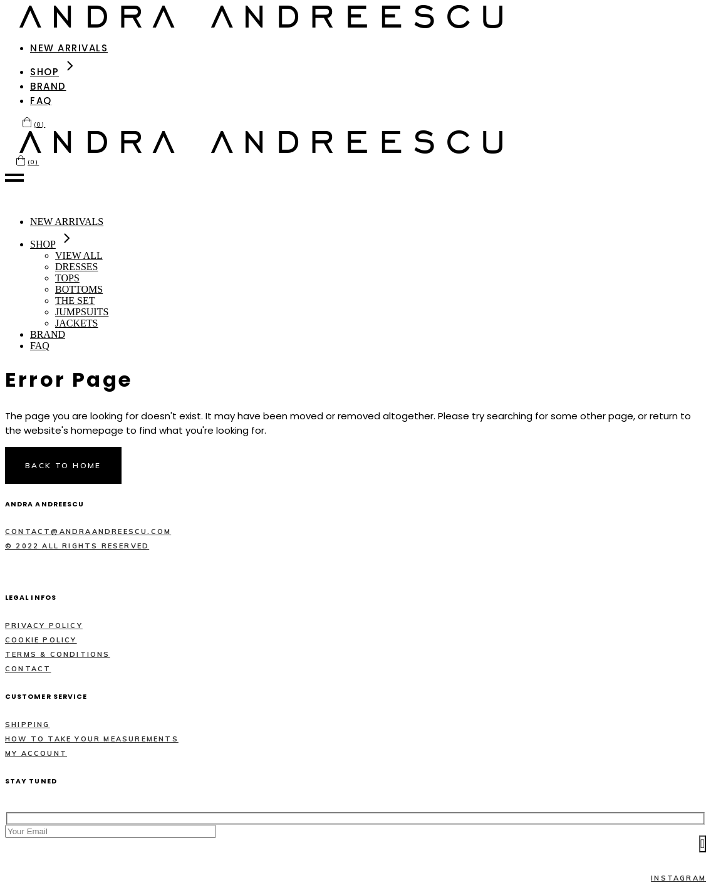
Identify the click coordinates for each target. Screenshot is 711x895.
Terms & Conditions (57, 654)
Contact (28, 668)
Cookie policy (41, 640)
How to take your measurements (92, 739)
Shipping (27, 724)
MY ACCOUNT (36, 753)
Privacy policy (44, 625)
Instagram (678, 878)
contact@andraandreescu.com (88, 531)
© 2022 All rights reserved (77, 546)
